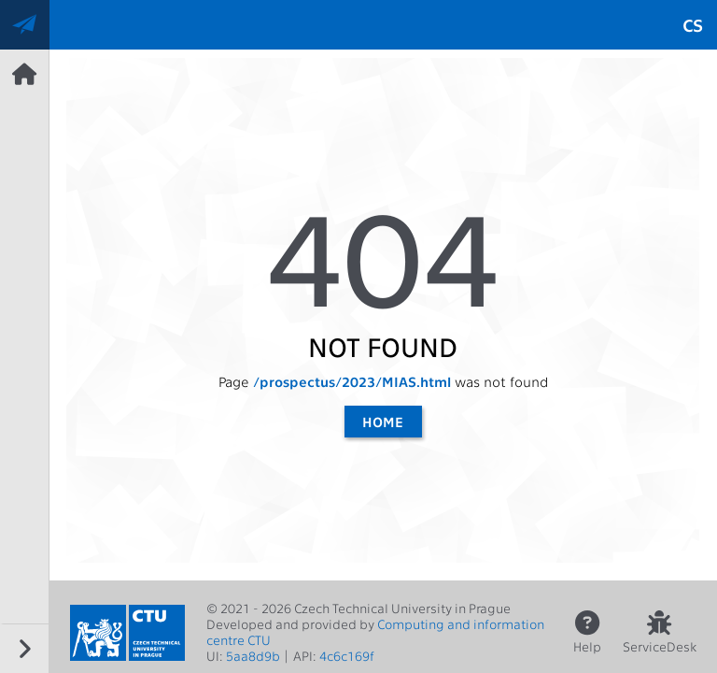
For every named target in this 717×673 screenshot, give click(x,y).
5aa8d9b (253, 656)
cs (692, 24)
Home (382, 421)
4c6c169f (346, 656)
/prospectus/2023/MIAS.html (352, 381)
